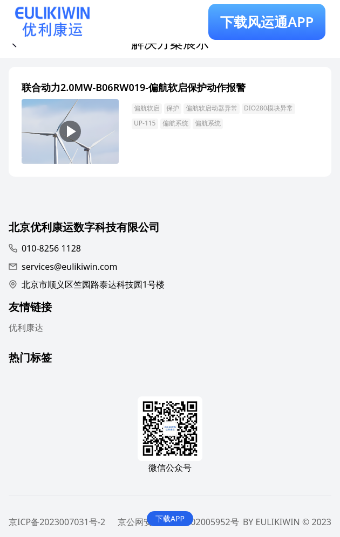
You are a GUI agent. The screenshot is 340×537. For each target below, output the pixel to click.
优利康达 (26, 327)
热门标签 (30, 359)
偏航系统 (175, 123)
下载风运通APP (267, 21)
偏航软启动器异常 (211, 108)
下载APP (170, 518)
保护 (172, 108)
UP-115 (145, 123)
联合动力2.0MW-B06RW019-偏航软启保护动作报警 (134, 87)
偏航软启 (147, 108)
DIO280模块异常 (268, 108)
